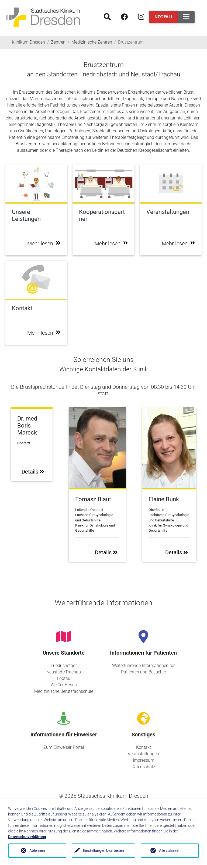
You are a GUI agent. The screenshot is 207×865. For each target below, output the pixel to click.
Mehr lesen (44, 243)
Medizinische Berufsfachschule (63, 691)
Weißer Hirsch (64, 684)
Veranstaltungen (143, 753)
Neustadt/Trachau (63, 672)
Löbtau (63, 678)
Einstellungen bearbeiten (103, 850)
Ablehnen (37, 850)
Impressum (143, 760)
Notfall (163, 16)
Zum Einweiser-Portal (63, 747)
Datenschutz (143, 766)
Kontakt (143, 747)
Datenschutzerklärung (27, 837)
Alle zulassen (170, 850)
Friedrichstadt (64, 665)
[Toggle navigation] (186, 17)
